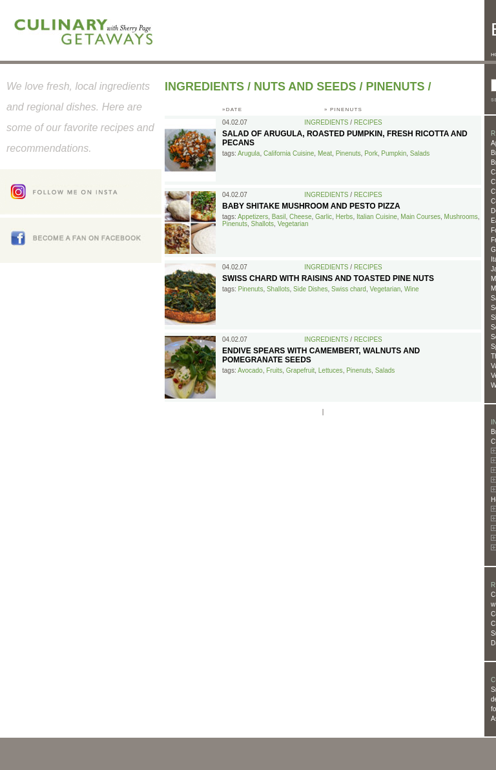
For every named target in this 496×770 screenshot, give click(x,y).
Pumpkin (393, 153)
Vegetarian (293, 223)
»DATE (232, 109)
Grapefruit (300, 370)
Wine (411, 289)
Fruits (274, 370)
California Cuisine (289, 153)
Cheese (300, 216)
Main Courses (420, 216)
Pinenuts (395, 86)
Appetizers (253, 216)
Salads (420, 153)
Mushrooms (461, 216)
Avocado (250, 370)
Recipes (368, 122)
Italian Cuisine (376, 216)
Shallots (262, 223)
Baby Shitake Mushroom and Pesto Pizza (311, 206)
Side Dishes (310, 289)
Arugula (249, 153)
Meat (325, 153)
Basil (279, 216)
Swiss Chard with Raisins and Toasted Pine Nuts (328, 278)
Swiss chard (348, 289)
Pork (371, 153)
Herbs (344, 216)
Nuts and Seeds (305, 86)
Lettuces (330, 370)
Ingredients (204, 86)
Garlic (323, 216)
